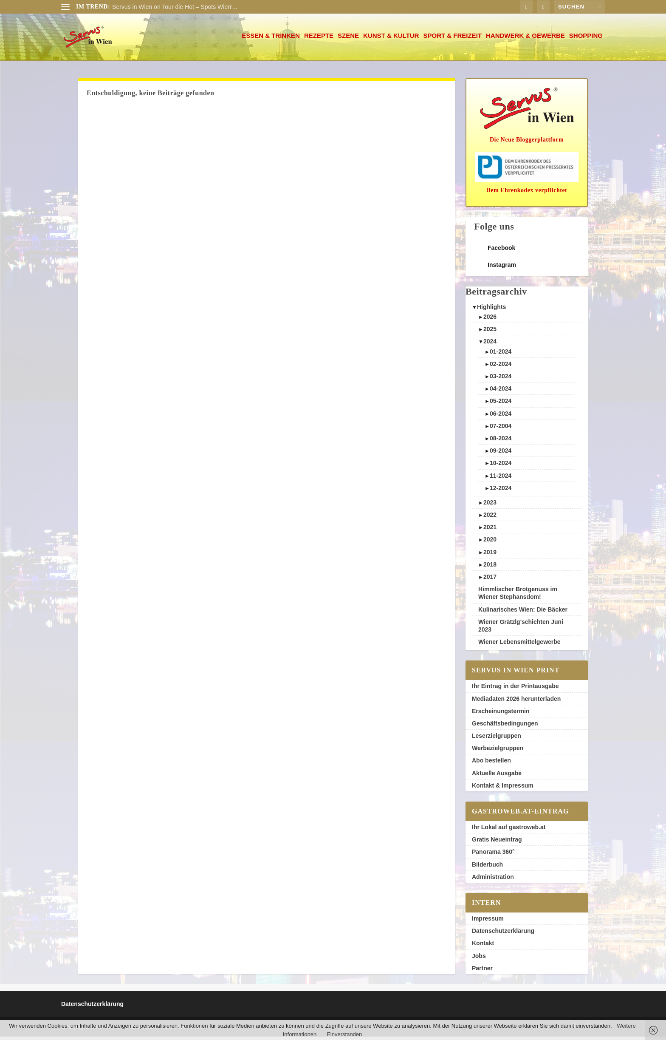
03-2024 (500, 379)
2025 (490, 332)
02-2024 (500, 367)
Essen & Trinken (271, 39)
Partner (482, 971)
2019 (490, 555)
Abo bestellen (491, 763)
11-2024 (500, 479)
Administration (493, 880)
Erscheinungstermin (500, 714)
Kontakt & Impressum (502, 788)
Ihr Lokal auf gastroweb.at (508, 830)
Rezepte (318, 39)
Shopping (586, 39)
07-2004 (500, 429)
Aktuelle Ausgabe (497, 776)
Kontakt (483, 946)
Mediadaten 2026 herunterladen (516, 702)
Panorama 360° (493, 855)
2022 (490, 518)
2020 (490, 542)
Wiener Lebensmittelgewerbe (519, 645)
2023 (490, 505)
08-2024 (500, 441)
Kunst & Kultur (391, 39)
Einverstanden (344, 1034)
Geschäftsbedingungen (505, 726)
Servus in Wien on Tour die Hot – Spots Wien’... (174, 6)
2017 (490, 580)
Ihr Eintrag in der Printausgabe (515, 689)
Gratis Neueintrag (497, 842)
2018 (490, 567)
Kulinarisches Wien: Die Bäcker (522, 612)
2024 (490, 344)
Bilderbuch (487, 867)
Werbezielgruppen (497, 751)
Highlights (491, 310)
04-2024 (500, 391)
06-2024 (500, 417)
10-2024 (500, 466)
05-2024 (500, 404)
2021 (490, 530)
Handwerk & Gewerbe (525, 39)
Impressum (488, 921)
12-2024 (500, 491)
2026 (490, 320)
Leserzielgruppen (496, 739)
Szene (348, 39)
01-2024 (500, 354)
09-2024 (500, 454)
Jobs (479, 959)
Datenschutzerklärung (503, 934)
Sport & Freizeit (452, 39)
